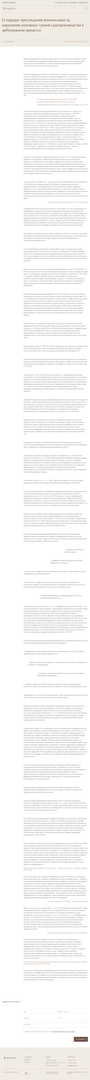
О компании (28, 1057)
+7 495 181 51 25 (61, 3)
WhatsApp (73, 3)
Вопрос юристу (9, 3)
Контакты (83, 3)
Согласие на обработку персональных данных (52, 1073)
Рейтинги (27, 1062)
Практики (27, 1059)
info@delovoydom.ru (72, 1065)
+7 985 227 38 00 (71, 1063)
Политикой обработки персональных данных (63, 1031)
